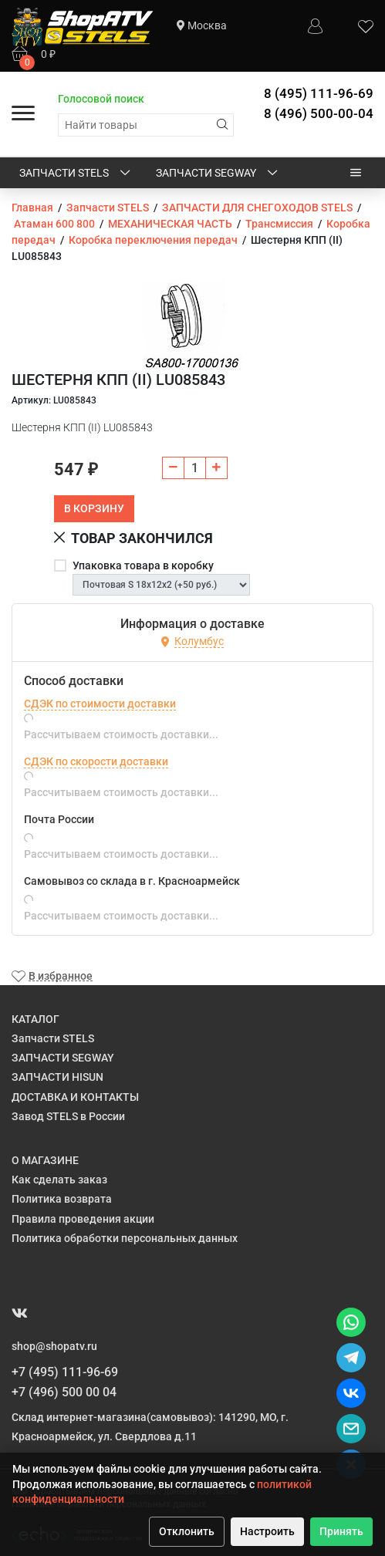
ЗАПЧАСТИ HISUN (57, 1077)
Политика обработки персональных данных (125, 1238)
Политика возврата (62, 1199)
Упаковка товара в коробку (143, 565)
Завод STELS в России (68, 1116)
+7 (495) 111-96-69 (65, 1372)
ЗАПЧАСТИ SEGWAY (218, 173)
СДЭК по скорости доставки (96, 761)
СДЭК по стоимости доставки (100, 703)
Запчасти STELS (76, 173)
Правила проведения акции (83, 1219)
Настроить (267, 1531)
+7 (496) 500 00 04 (64, 1392)
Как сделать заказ (59, 1179)
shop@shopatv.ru (54, 1346)
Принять (341, 1531)
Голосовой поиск (101, 99)
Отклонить (186, 1531)
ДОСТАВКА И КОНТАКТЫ (75, 1097)
